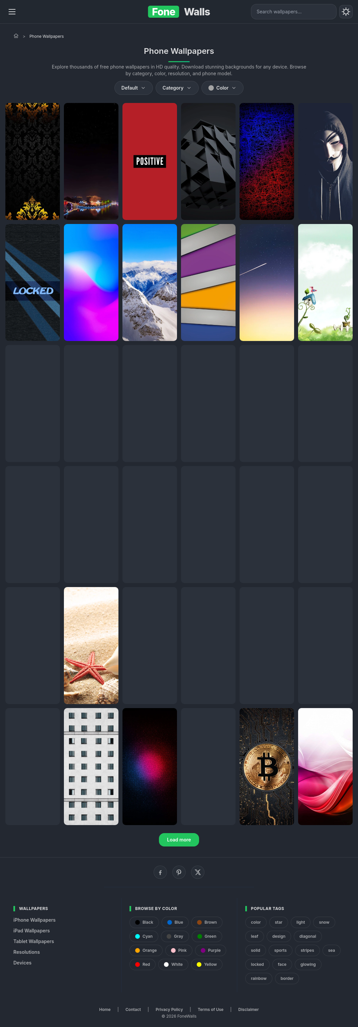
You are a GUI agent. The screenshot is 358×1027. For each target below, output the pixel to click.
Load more (179, 839)
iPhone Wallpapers (34, 920)
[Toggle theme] (346, 11)
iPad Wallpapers (31, 930)
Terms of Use (210, 1009)
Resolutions (26, 952)
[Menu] (12, 11)
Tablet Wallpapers (33, 941)
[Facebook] (160, 872)
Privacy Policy (169, 1009)
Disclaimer (248, 1009)
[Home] (16, 35)
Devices (22, 962)
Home (105, 1009)
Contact (133, 1009)
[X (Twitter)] (197, 872)
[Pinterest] (179, 872)
